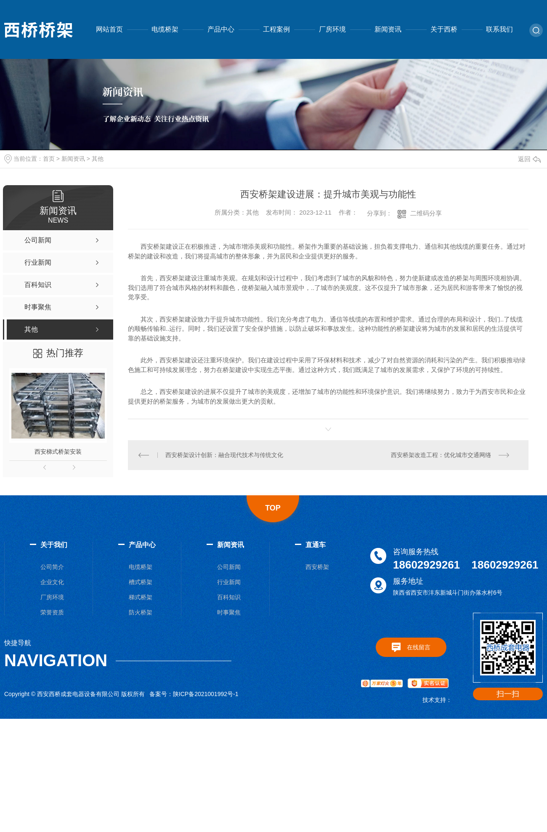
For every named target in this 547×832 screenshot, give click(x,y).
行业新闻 (229, 582)
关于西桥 (443, 29)
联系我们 (499, 29)
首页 (49, 158)
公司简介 (52, 567)
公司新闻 (229, 567)
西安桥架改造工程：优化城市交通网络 (441, 455)
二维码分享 (426, 213)
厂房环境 (332, 29)
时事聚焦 (229, 612)
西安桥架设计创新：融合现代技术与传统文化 (224, 455)
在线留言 (418, 647)
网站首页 (109, 29)
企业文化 (52, 582)
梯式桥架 (140, 597)
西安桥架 (317, 567)
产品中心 (220, 29)
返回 (529, 158)
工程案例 (276, 29)
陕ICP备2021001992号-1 (206, 694)
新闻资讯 (387, 29)
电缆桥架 (164, 29)
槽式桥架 (140, 582)
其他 (98, 158)
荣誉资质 (52, 612)
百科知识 (229, 597)
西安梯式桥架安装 (58, 451)
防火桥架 (140, 612)
